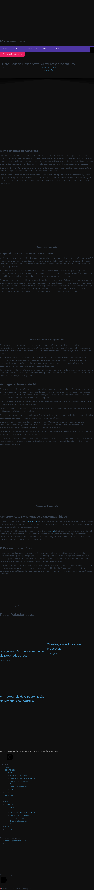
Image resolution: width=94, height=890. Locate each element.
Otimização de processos (20, 781)
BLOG (44, 49)
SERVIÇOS (32, 49)
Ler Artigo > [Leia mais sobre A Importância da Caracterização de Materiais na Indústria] (5, 706)
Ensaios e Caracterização (20, 787)
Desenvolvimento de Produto (22, 778)
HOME (5, 49)
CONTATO (56, 49)
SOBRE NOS (18, 49)
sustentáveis (33, 521)
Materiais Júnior (14, 41)
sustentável (50, 531)
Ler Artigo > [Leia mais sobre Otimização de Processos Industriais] (52, 653)
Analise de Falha (17, 784)
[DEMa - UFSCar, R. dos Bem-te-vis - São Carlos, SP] (47, 860)
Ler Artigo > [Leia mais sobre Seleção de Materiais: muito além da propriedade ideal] (5, 660)
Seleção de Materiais (18, 775)
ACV (11, 789)
